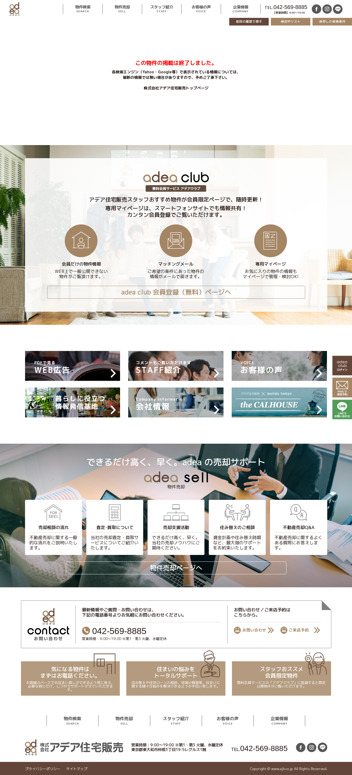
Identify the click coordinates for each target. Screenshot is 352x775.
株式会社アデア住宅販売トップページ (176, 88)
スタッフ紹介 (161, 9)
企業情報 (241, 9)
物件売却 (122, 9)
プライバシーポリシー (42, 769)
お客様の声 (201, 9)
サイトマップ (76, 769)
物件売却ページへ (176, 567)
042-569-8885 (290, 7)
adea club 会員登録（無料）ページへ (176, 292)
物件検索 (82, 9)
